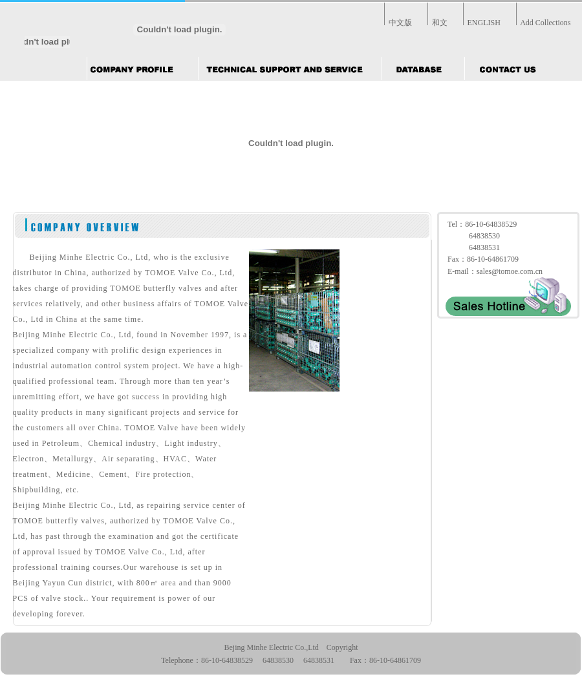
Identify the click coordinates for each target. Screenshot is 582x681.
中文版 (400, 22)
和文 (439, 22)
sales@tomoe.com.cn (510, 271)
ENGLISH (484, 22)
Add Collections (545, 22)
